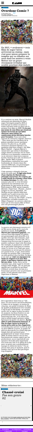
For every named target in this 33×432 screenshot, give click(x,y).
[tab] (2, 421)
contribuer (27, 429)
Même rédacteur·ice (11, 385)
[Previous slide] (1, 406)
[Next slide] (31, 406)
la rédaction (16, 429)
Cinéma (5, 7)
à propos (5, 429)
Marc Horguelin (8, 14)
